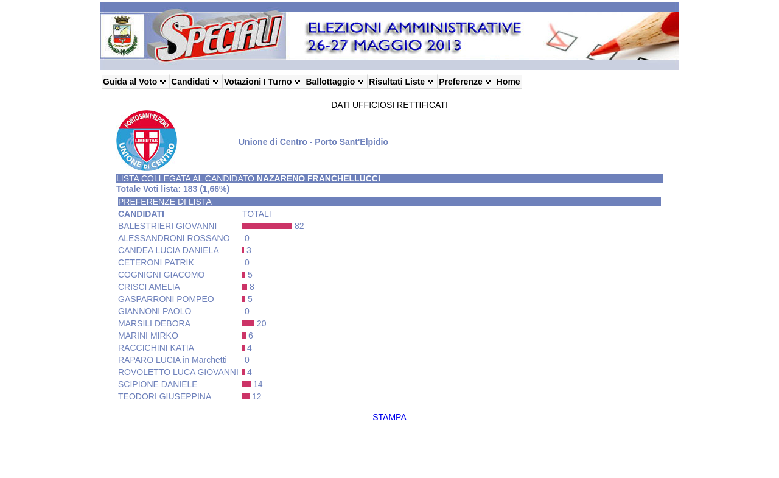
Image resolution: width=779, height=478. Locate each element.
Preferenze (461, 81)
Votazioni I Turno (258, 81)
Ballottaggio (330, 81)
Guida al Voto (130, 81)
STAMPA (389, 417)
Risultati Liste (397, 81)
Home (508, 81)
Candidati (190, 81)
